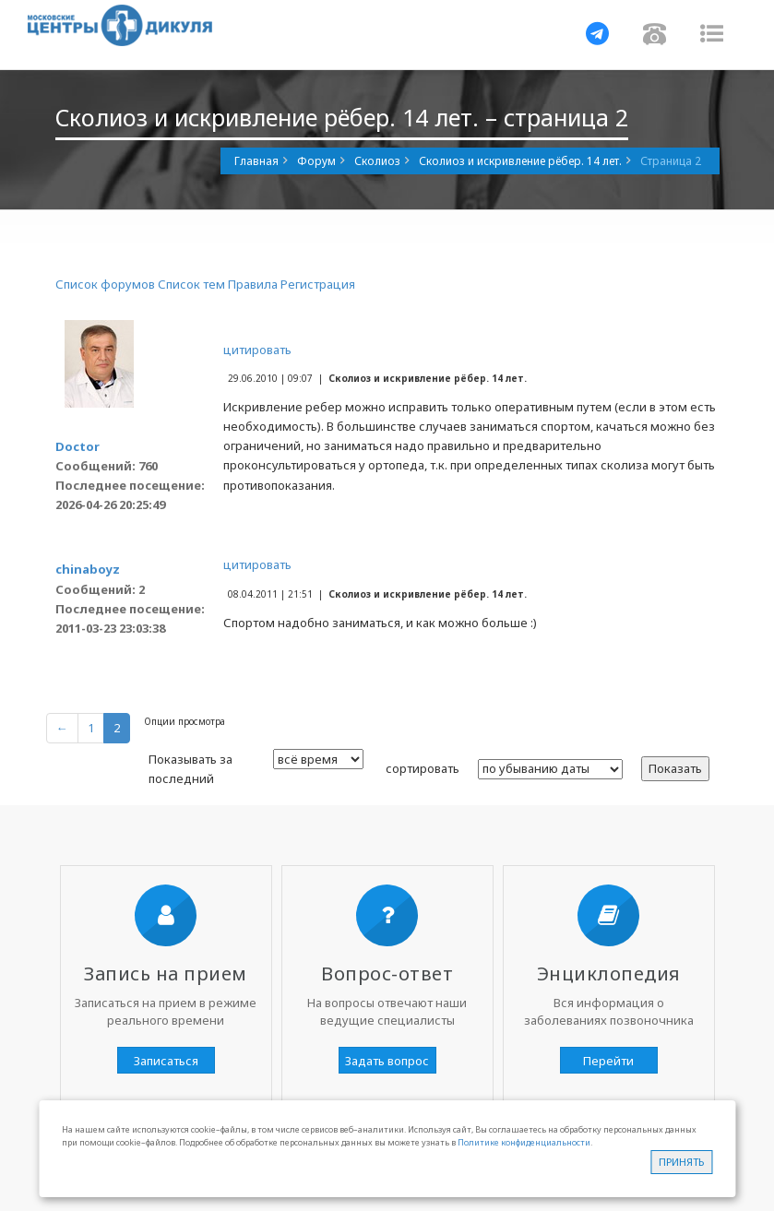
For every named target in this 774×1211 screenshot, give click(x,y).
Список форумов (105, 284)
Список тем (191, 284)
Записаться (166, 1060)
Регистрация (317, 284)
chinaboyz (87, 569)
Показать (675, 768)
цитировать (257, 349)
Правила (253, 284)
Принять (681, 1162)
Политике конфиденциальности (524, 1142)
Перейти (608, 1060)
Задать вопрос (387, 1060)
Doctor (77, 446)
